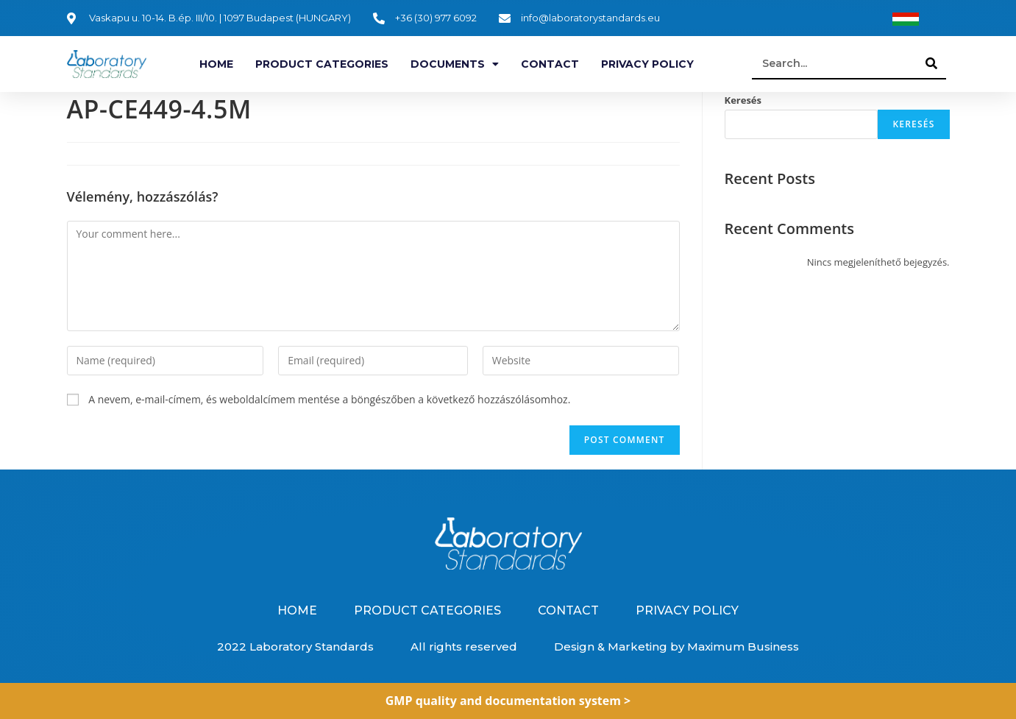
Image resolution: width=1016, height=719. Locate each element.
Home (216, 64)
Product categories (321, 64)
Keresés (743, 100)
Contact (550, 64)
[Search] (931, 63)
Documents (455, 64)
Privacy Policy (647, 64)
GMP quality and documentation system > (508, 701)
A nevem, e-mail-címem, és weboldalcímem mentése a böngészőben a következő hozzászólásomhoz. (329, 399)
